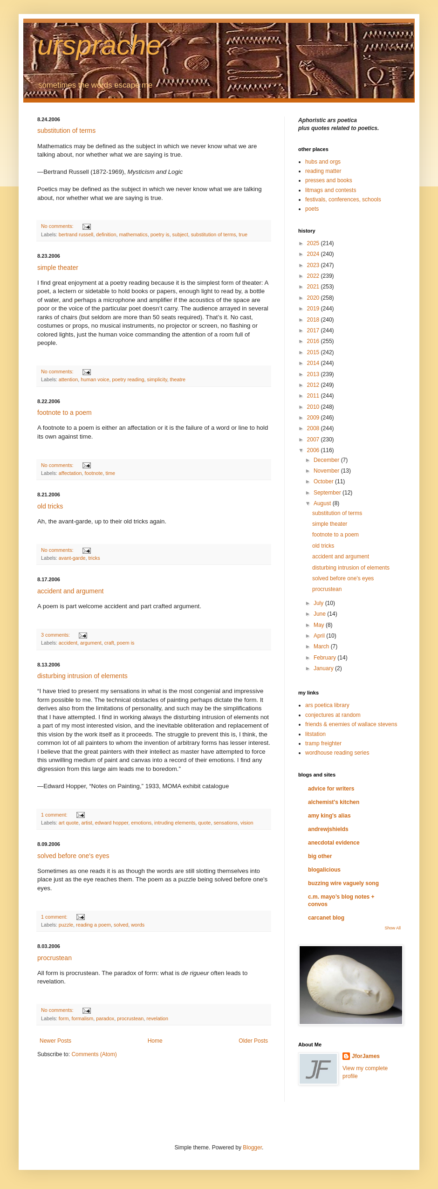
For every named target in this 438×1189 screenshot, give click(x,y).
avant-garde (72, 558)
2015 (314, 352)
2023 (314, 265)
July (319, 603)
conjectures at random (333, 715)
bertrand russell (76, 234)
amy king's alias (329, 815)
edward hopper (111, 822)
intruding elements (174, 822)
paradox (105, 1018)
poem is (126, 643)
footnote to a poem (64, 412)
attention (68, 379)
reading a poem (93, 925)
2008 (314, 428)
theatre (178, 379)
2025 (314, 243)
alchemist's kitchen (333, 802)
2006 (314, 450)
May (320, 625)
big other (320, 856)
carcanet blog (326, 917)
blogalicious (324, 869)
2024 (314, 254)
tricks (94, 558)
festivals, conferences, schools (343, 199)
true (243, 234)
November (327, 470)
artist (86, 822)
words (137, 925)
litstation (315, 734)
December (327, 460)
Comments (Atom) (93, 1054)
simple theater (57, 267)
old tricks (50, 506)
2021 (314, 286)
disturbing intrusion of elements (82, 676)
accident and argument (70, 591)
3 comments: (56, 635)
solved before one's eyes (73, 855)
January (324, 668)
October (324, 481)
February (325, 657)
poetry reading (128, 379)
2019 (314, 308)
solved (121, 925)
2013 (314, 374)
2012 (314, 385)
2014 (314, 363)
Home (155, 1041)
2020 (314, 298)
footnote (93, 473)
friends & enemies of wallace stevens (351, 724)
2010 (314, 407)
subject (180, 234)
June (320, 614)
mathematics (133, 234)
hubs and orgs (323, 161)
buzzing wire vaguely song (343, 883)
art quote (69, 822)
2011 (314, 395)
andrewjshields (328, 829)
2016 (314, 341)
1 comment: (54, 815)
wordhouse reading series (337, 752)
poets (312, 209)
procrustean (54, 958)
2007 (314, 439)
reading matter (323, 171)
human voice (95, 379)
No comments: (58, 226)
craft (109, 643)
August (323, 503)
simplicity (157, 379)
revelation (157, 1018)
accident (68, 643)
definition (106, 234)
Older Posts (253, 1041)
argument (91, 643)
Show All (392, 928)
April (320, 635)
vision (246, 822)
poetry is (160, 234)
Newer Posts (55, 1041)
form (64, 1018)
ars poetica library (327, 705)
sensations (225, 822)
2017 (314, 330)
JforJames (366, 1056)
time (110, 473)
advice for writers (331, 788)
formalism (82, 1018)
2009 (314, 417)
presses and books (328, 180)
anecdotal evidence (334, 842)
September (328, 492)
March (322, 646)
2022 (314, 276)
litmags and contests (330, 190)
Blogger (252, 1147)
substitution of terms (66, 130)
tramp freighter (323, 743)
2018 (314, 319)
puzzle (66, 925)
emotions (141, 822)
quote (204, 822)
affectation (70, 473)
